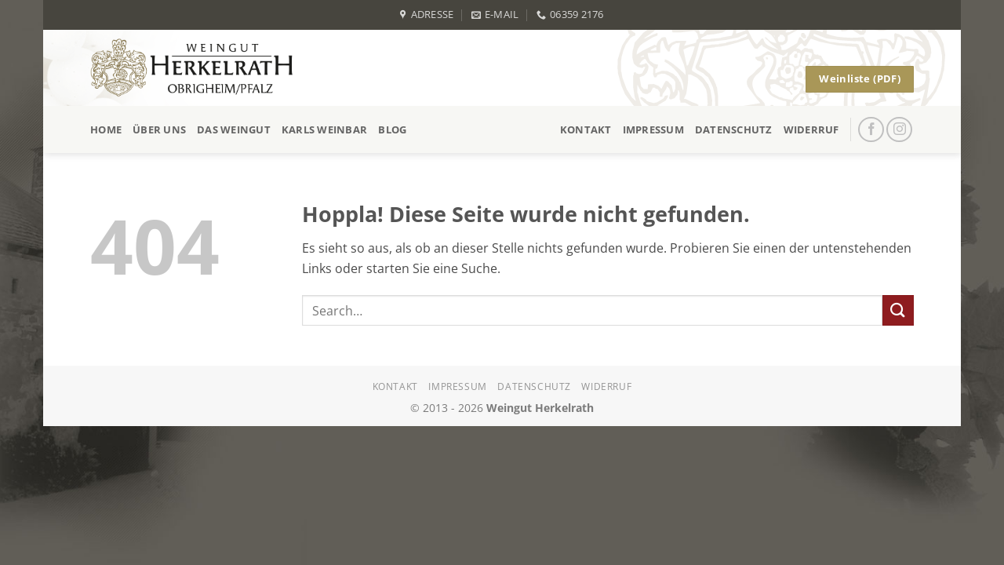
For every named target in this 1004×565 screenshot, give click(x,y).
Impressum (653, 129)
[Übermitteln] (898, 310)
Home (106, 129)
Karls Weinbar (324, 129)
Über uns (159, 129)
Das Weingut (234, 129)
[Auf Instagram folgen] (899, 130)
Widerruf (811, 129)
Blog (392, 129)
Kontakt (586, 129)
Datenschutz (734, 129)
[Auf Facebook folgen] (871, 130)
